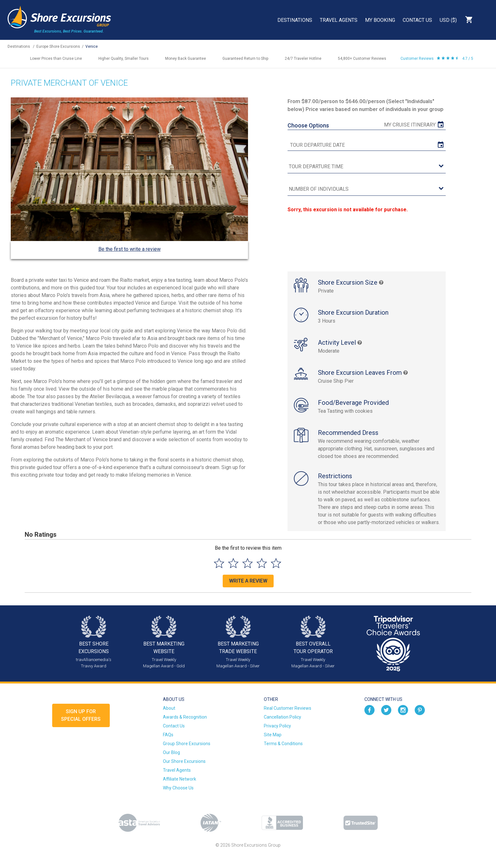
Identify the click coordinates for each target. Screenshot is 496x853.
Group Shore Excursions (186, 743)
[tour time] (367, 166)
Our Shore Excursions (184, 761)
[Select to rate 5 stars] (276, 563)
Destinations (294, 20)
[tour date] (367, 145)
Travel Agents (338, 20)
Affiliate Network (179, 779)
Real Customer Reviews (287, 708)
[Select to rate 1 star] (219, 563)
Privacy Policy (277, 725)
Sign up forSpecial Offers (81, 715)
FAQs (168, 734)
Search (485, 19)
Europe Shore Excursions (58, 46)
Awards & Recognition (185, 717)
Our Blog (171, 752)
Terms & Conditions (283, 743)
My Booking (380, 20)
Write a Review (248, 581)
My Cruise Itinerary (410, 125)
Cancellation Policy (282, 717)
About (169, 708)
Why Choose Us (178, 787)
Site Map (273, 734)
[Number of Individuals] (367, 189)
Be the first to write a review (129, 249)
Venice (91, 46)
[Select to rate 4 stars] (261, 563)
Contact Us (417, 20)
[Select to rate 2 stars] (233, 563)
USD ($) (448, 20)
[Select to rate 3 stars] (247, 563)
